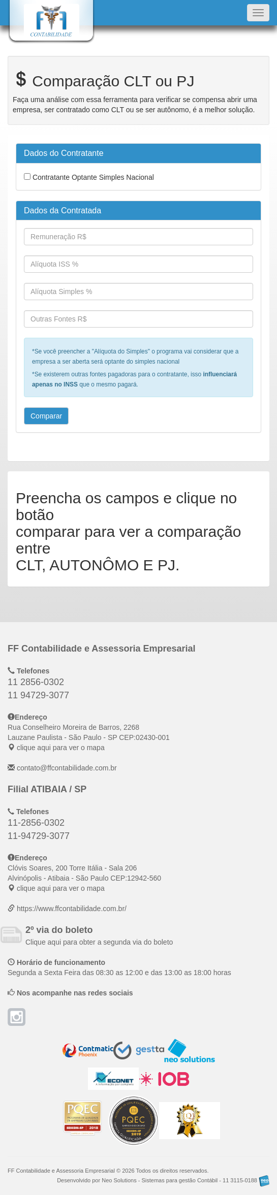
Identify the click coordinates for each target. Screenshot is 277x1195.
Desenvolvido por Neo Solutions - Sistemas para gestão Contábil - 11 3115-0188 (163, 1180)
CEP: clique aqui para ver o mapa (89, 737)
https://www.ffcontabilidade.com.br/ (72, 909)
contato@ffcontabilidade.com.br (67, 768)
